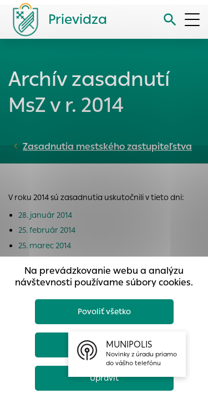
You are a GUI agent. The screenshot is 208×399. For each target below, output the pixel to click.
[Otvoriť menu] (192, 19)
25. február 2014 (46, 230)
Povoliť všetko (104, 311)
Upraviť (104, 378)
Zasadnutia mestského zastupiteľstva (107, 146)
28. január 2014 (45, 215)
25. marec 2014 (44, 245)
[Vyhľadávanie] (170, 19)
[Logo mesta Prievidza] (55, 19)
